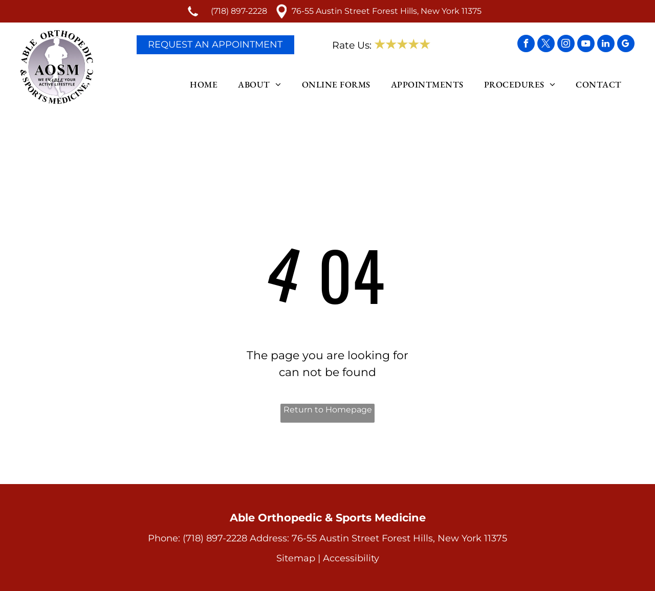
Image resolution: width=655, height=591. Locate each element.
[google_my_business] (626, 45)
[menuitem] (206, 85)
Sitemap (295, 558)
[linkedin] (606, 45)
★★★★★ (402, 44)
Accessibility (351, 558)
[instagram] (566, 45)
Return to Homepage (327, 409)
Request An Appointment (215, 44)
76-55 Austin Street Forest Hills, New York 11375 (387, 11)
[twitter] (546, 45)
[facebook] (526, 45)
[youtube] (586, 45)
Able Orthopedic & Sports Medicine (328, 517)
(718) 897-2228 (239, 11)
